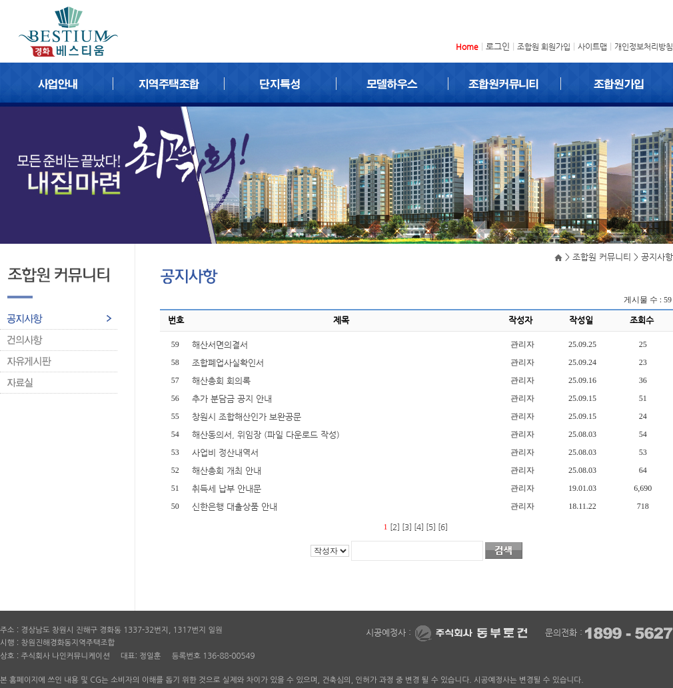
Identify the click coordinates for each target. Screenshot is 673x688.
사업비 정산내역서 (226, 453)
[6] (443, 526)
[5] (431, 526)
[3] (407, 526)
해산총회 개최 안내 (228, 471)
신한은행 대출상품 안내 (236, 507)
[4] (419, 526)
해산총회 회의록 (222, 381)
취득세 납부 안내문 (228, 489)
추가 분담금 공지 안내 (233, 399)
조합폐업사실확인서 (229, 363)
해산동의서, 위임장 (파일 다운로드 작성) (267, 435)
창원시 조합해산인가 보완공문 (248, 417)
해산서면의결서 (221, 345)
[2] (395, 526)
